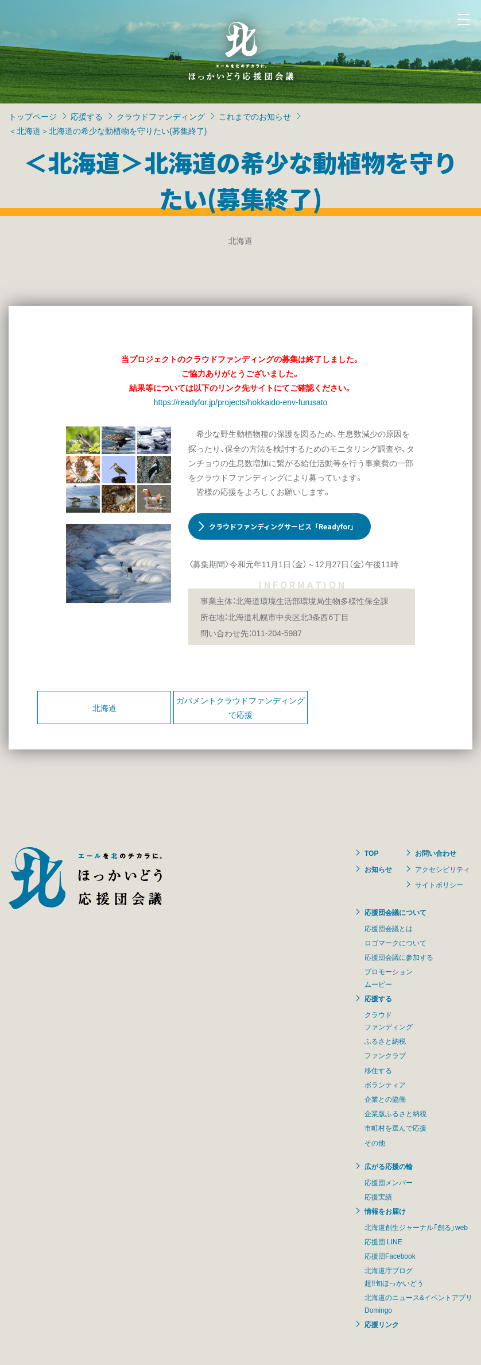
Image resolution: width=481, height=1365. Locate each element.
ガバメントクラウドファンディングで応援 (240, 707)
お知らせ (378, 869)
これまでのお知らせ (255, 116)
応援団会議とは (388, 928)
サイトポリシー (439, 884)
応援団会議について (395, 912)
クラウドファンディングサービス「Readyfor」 (283, 526)
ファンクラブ (385, 1055)
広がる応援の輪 (388, 1166)
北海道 (104, 707)
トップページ (33, 116)
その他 (374, 1142)
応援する (87, 116)
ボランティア (385, 1084)
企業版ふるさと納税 (395, 1113)
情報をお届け (385, 1211)
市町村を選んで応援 (395, 1127)
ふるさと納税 (385, 1041)
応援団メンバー (388, 1182)
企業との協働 (385, 1099)
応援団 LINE (383, 1241)
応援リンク (381, 1324)
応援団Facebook (390, 1256)
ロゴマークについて (395, 942)
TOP (371, 853)
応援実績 (378, 1196)
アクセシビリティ (442, 869)
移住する (378, 1070)
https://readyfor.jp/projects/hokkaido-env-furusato (241, 401)
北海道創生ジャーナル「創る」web (416, 1227)
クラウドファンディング (161, 116)
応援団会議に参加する (398, 957)
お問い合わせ (435, 853)
